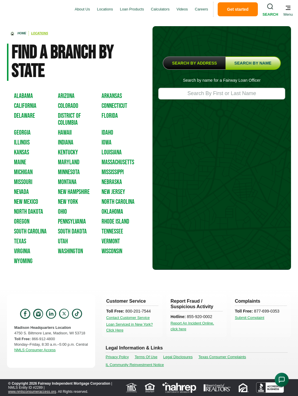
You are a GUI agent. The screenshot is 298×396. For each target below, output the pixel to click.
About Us (82, 9)
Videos (182, 9)
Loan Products (132, 9)
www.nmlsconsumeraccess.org (32, 392)
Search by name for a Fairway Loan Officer (222, 80)
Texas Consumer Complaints (222, 357)
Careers (201, 9)
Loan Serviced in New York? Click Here (129, 327)
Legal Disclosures (178, 357)
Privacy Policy (117, 357)
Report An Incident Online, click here (192, 326)
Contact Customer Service (128, 317)
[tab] (194, 63)
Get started (238, 9)
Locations (105, 9)
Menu (288, 14)
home (21, 33)
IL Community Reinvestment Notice (135, 365)
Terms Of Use (146, 357)
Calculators (160, 9)
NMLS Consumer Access (35, 350)
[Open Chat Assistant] (282, 380)
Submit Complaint (249, 317)
